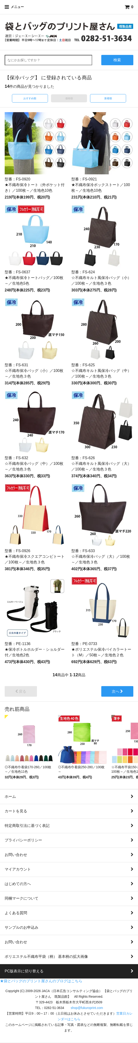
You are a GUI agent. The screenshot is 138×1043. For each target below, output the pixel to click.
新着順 (108, 98)
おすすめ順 (29, 98)
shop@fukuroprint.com (87, 1008)
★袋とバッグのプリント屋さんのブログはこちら (41, 981)
